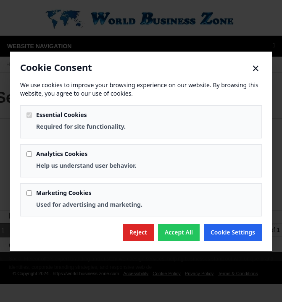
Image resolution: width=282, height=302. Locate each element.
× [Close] (255, 68)
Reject (138, 232)
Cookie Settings (233, 232)
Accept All (179, 232)
